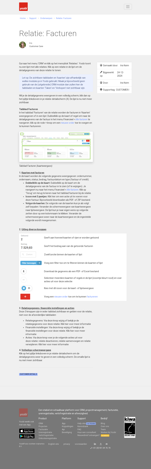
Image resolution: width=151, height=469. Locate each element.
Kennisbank (82, 426)
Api (63, 429)
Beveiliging (67, 432)
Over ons (105, 426)
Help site (81, 423)
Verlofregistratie (46, 435)
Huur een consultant (86, 432)
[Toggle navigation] (128, 7)
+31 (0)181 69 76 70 (101, 448)
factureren (92, 296)
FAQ (79, 429)
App (63, 423)
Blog (103, 423)
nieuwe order (67, 123)
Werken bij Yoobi (108, 432)
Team (103, 429)
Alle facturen (81, 119)
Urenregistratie (45, 432)
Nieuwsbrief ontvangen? (88, 435)
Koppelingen (67, 426)
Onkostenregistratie (48, 438)
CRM (41, 423)
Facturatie (43, 429)
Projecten (43, 426)
